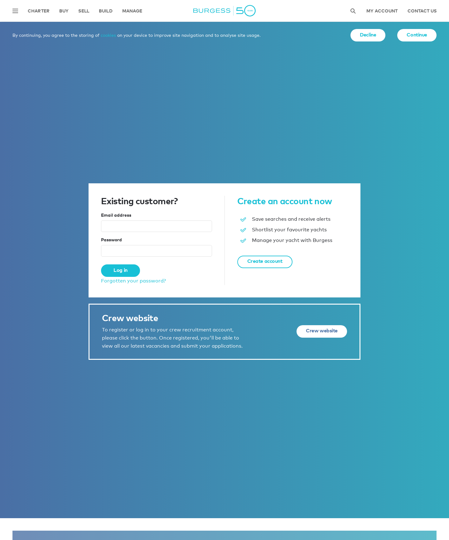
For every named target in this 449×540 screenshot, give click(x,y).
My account (382, 11)
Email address (116, 215)
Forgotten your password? (133, 281)
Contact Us (422, 11)
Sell (83, 11)
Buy (64, 11)
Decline (368, 34)
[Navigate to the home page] (224, 11)
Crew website (322, 330)
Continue (417, 34)
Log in (120, 270)
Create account (264, 261)
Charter (39, 11)
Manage (132, 11)
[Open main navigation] (15, 11)
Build (106, 11)
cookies (108, 35)
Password (111, 239)
